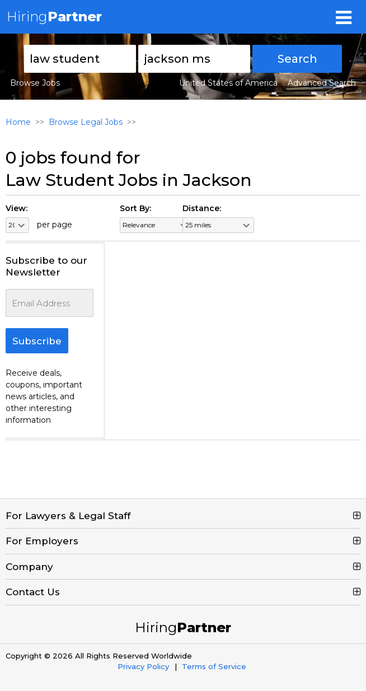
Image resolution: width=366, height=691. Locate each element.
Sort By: (135, 208)
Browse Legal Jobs (86, 122)
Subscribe (37, 341)
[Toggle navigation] (343, 17)
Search (297, 59)
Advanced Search (322, 83)
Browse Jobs (35, 83)
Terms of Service (214, 666)
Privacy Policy (143, 666)
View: (16, 208)
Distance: (201, 208)
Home (18, 122)
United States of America (228, 83)
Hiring (54, 16)
